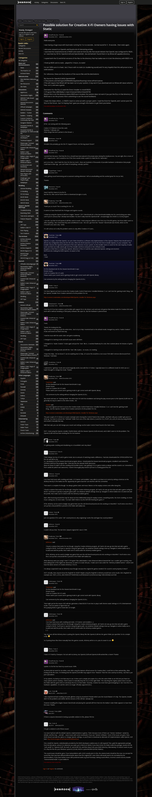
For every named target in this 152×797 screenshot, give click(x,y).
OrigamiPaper (53, 171)
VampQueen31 (53, 304)
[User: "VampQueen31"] (46, 305)
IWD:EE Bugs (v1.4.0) (29, 258)
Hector (51, 440)
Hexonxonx (52, 187)
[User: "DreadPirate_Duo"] (46, 36)
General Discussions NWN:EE (29, 103)
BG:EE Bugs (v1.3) (29, 251)
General (29, 422)
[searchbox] (28, 25)
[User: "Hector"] (46, 441)
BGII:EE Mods (29, 200)
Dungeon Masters (29, 123)
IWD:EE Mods (29, 203)
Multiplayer (29, 183)
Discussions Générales (29, 345)
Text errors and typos (29, 216)
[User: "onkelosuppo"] (46, 582)
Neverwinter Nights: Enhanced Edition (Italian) (29, 309)
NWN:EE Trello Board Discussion (29, 99)
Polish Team (29, 425)
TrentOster (52, 235)
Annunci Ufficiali (29, 305)
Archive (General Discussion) (29, 240)
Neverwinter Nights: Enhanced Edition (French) (29, 349)
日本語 (29, 407)
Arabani (51, 512)
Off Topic (29, 299)
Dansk (29, 393)
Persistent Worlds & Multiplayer (29, 126)
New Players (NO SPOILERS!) (29, 174)
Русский (29, 387)
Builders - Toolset (29, 113)
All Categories (23, 60)
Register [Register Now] (29, 39)
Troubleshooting (29, 210)
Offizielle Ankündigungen (29, 264)
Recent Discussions (25, 48)
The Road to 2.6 (29, 71)
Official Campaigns (29, 107)
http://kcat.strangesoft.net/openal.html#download (63, 739)
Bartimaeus (52, 138)
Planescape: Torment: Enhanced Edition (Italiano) (29, 314)
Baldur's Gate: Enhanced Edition (29, 153)
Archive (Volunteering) (29, 433)
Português (29, 381)
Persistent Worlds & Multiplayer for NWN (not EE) (29, 131)
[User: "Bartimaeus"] (46, 139)
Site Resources (29, 84)
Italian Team (29, 427)
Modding (29, 296)
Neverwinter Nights (29, 95)
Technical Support (29, 140)
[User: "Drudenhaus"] (46, 363)
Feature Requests (29, 219)
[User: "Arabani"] (46, 513)
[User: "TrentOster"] (46, 236)
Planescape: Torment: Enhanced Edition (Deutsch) (29, 274)
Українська (29, 401)
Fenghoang (52, 201)
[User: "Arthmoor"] (46, 475)
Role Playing (29, 230)
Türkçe (29, 398)
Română (29, 413)
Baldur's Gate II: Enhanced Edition (29, 161)
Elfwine (51, 649)
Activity (37, 2)
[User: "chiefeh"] (46, 287)
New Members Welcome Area (29, 80)
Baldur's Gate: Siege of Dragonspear (29, 157)
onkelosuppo (52, 581)
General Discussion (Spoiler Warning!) (29, 170)
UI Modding (29, 191)
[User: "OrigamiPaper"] (46, 172)
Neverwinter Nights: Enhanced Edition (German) (29, 268)
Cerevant (51, 711)
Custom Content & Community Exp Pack (29, 119)
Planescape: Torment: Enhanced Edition (29, 144)
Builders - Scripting (29, 116)
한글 (29, 404)
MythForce (29, 92)
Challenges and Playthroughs (29, 179)
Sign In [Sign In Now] (22, 39)
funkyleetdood (53, 452)
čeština (29, 396)
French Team (29, 430)
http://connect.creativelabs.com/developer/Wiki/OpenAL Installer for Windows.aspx (70, 297)
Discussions (54, 2)
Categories (44, 2)
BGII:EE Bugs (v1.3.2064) (29, 254)
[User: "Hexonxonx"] (46, 188)
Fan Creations (29, 233)
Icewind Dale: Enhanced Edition (29, 148)
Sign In (123, 2)
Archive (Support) (29, 248)
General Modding (29, 188)
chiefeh (51, 285)
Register (130, 2)
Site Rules (29, 87)
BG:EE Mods (29, 197)
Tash (50, 723)
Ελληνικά (29, 416)
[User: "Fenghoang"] (46, 202)
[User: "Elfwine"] (46, 650)
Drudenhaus (52, 362)
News (29, 68)
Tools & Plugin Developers (29, 137)
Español (29, 378)
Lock (50, 691)
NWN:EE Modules (29, 110)
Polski (29, 384)
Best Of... (63, 2)
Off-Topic (29, 225)
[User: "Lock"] (46, 692)
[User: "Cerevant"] (46, 712)
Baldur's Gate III (29, 228)
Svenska (29, 390)
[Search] (37, 25)
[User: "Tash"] (46, 724)
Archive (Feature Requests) (29, 244)
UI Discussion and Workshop (29, 166)
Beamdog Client (29, 213)
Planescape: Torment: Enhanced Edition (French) (29, 354)
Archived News (29, 73)
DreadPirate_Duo (53, 35)
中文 (29, 410)
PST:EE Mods (29, 194)
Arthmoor (51, 474)
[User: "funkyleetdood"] (46, 453)
